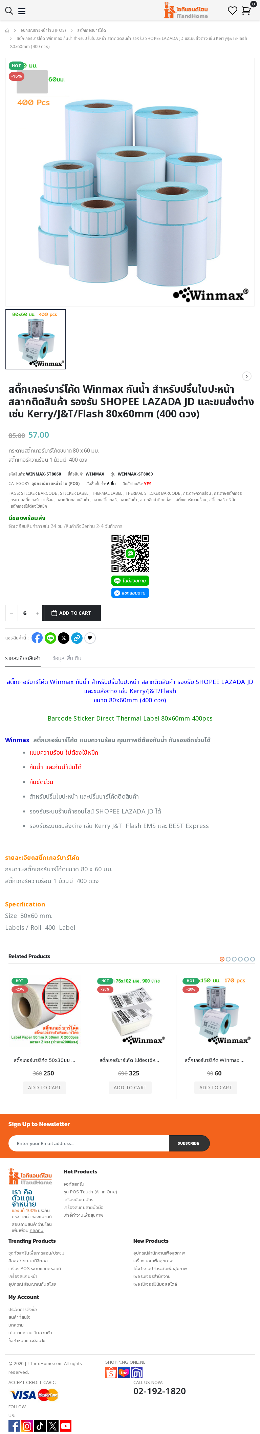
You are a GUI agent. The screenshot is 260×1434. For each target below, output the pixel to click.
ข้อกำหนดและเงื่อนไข (26, 1339)
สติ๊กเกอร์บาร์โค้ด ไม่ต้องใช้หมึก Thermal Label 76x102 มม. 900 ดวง (130, 1059)
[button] (9, 11)
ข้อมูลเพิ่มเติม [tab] (67, 657)
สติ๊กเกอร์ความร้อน (191, 499)
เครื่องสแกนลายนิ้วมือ (84, 1206)
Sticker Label (74, 493)
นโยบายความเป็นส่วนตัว (30, 1331)
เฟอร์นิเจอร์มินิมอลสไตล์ (155, 1283)
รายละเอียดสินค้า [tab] (23, 657)
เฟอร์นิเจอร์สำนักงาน (152, 1275)
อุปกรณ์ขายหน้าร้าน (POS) (43, 30)
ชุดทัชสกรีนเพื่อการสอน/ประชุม (36, 1251)
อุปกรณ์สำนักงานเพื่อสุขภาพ (159, 1251)
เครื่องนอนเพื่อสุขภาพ (153, 1259)
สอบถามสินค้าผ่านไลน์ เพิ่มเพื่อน (32, 1226)
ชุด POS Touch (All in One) (90, 1190)
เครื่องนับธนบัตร (78, 1198)
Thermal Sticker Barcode (153, 493)
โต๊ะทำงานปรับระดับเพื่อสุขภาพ (160, 1267)
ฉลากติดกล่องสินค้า (73, 499)
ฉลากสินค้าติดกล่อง (156, 499)
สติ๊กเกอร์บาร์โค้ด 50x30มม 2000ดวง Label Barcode (44, 1059)
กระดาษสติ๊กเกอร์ (228, 493)
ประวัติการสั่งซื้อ (22, 1308)
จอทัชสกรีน (74, 1183)
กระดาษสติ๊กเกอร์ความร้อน (31, 499)
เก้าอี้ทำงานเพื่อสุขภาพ (83, 1214)
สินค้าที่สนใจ (19, 1315)
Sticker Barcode (39, 493)
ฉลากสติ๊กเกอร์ (104, 499)
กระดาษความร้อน (198, 493)
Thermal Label (107, 493)
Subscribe (188, 1142)
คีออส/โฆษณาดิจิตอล (28, 1259)
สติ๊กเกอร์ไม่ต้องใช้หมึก (28, 505)
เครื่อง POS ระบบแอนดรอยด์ (34, 1267)
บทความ (16, 1323)
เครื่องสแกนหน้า (22, 1275)
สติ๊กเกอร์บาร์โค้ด (91, 30)
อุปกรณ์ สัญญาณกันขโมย (32, 1283)
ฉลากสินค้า (128, 499)
